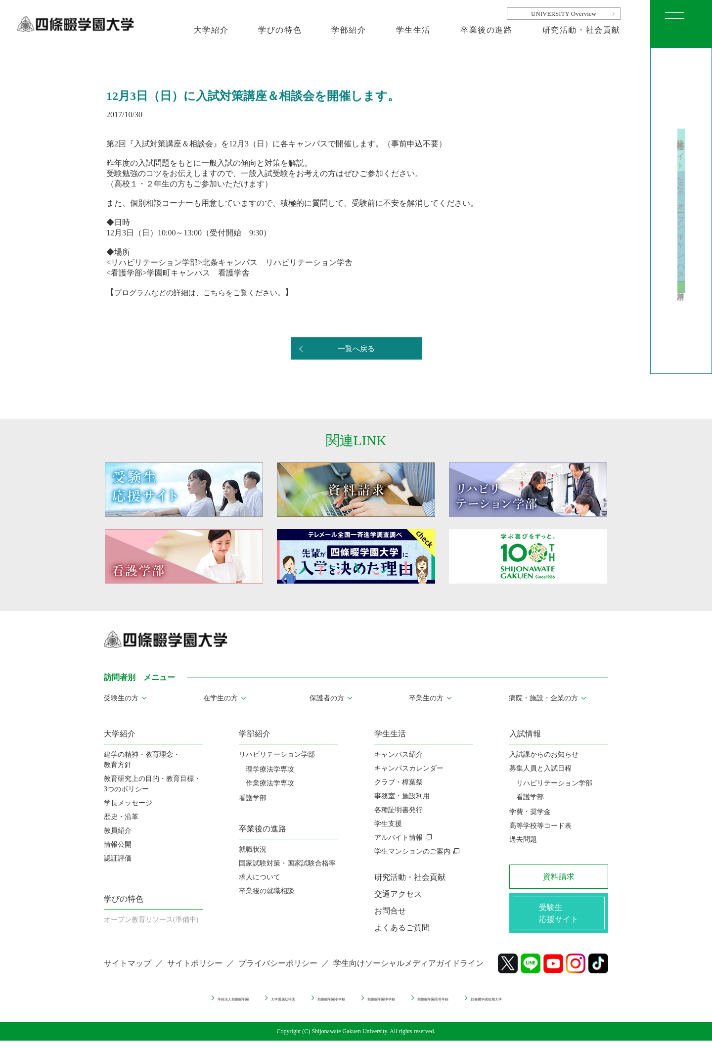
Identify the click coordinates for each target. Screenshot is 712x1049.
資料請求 (681, 316)
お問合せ (390, 911)
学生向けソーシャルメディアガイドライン (408, 971)
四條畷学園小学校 (314, 1005)
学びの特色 (280, 30)
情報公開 (118, 844)
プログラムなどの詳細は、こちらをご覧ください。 (205, 292)
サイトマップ (127, 971)
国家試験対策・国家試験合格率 (287, 863)
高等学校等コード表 (540, 825)
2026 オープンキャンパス (681, 229)
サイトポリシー (194, 971)
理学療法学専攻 (270, 769)
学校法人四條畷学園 (162, 1005)
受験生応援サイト (681, 123)
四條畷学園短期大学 (557, 1005)
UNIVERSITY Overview (563, 13)
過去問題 (523, 839)
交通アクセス (398, 894)
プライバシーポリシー (277, 971)
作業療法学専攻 (270, 783)
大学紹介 (211, 30)
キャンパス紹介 (398, 754)
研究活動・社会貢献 (581, 30)
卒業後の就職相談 (266, 891)
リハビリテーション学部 (277, 754)
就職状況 (253, 849)
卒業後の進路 (486, 30)
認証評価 (118, 858)
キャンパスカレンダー (409, 768)
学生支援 (388, 823)
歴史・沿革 (121, 817)
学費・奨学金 (530, 812)
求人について (259, 877)
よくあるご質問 (402, 927)
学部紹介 (348, 30)
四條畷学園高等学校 (473, 1005)
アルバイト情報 (398, 837)
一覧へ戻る (356, 349)
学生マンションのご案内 (412, 851)
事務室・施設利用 (402, 796)
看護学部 (253, 798)
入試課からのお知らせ (543, 754)
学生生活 (413, 30)
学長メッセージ (128, 803)
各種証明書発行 (398, 810)
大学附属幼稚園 (240, 1005)
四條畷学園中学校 (391, 1005)
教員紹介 (118, 830)
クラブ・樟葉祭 (398, 782)
